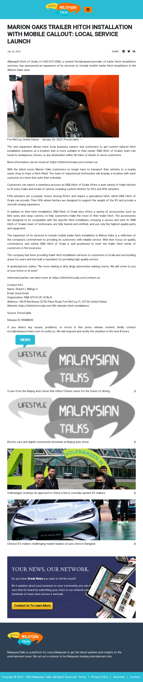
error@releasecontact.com (23, 331)
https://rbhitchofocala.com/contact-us (74, 162)
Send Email (21, 293)
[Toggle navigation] (88, 9)
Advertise (119, 677)
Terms (82, 677)
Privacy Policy (99, 677)
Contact (135, 677)
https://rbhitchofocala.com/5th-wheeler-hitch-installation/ (53, 305)
